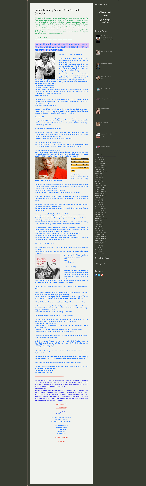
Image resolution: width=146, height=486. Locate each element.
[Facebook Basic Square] (96, 275)
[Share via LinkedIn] (45, 447)
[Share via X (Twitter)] (40, 447)
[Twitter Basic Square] (99, 275)
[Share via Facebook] (35, 447)
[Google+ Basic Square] (102, 275)
